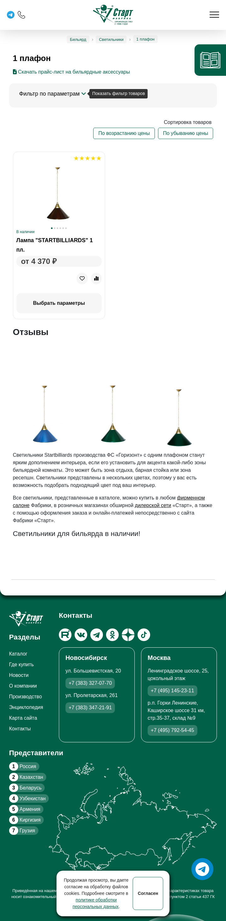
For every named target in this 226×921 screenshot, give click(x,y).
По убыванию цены (185, 133)
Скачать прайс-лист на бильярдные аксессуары (71, 72)
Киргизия (25, 820)
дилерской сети (153, 505)
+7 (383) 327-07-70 (90, 683)
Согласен (148, 893)
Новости (19, 675)
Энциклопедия (26, 707)
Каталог (18, 653)
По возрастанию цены (124, 133)
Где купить (21, 664)
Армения (24, 809)
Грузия (22, 830)
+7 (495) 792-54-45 (172, 730)
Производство (25, 696)
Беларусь (25, 788)
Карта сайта (23, 718)
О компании (23, 686)
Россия (22, 766)
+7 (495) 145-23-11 (172, 690)
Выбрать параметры (59, 303)
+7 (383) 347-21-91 (90, 707)
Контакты (20, 728)
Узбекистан (27, 798)
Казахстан (26, 777)
